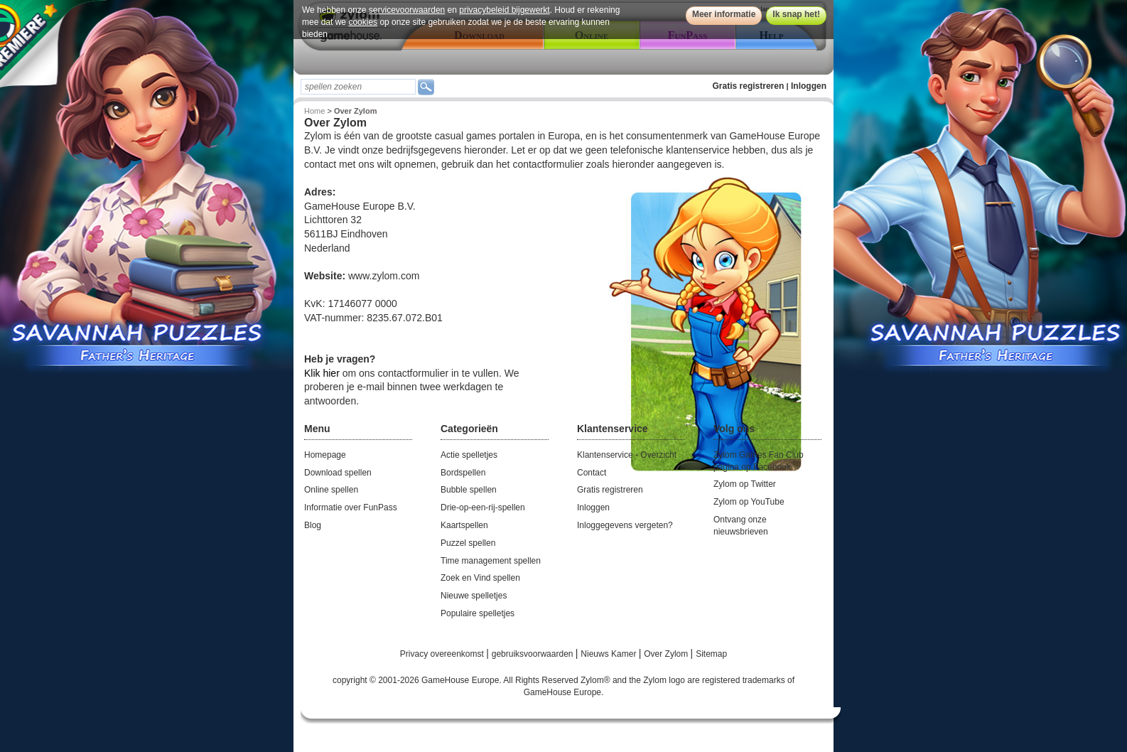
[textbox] (358, 87)
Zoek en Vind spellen (480, 578)
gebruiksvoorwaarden (534, 654)
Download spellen (338, 473)
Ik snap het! (796, 14)
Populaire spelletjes (477, 613)
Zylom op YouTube (748, 502)
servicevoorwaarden (407, 10)
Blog (312, 525)
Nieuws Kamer (609, 654)
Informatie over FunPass (350, 507)
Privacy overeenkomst (443, 654)
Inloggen (808, 86)
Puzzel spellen (468, 543)
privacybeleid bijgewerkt (504, 10)
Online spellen (331, 490)
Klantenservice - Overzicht (626, 455)
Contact (591, 473)
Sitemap (711, 654)
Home (314, 111)
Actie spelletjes (469, 455)
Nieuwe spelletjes (474, 596)
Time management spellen (491, 561)
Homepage (325, 455)
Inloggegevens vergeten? (625, 525)
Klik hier (322, 373)
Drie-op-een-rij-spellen (483, 507)
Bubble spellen (469, 490)
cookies (362, 22)
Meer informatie (723, 14)
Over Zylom (667, 654)
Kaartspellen (464, 525)
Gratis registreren (748, 86)
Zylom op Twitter (744, 484)
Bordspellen (463, 473)
